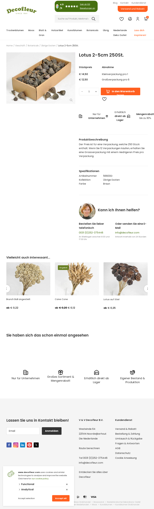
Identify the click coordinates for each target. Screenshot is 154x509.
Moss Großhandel (82, 502)
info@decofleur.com (127, 232)
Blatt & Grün (42, 33)
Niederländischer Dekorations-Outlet (123, 502)
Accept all (60, 498)
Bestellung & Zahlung (127, 434)
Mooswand (99, 502)
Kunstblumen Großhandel (127, 504)
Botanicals (92, 30)
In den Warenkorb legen (120, 92)
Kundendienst (139, 2)
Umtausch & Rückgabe (128, 438)
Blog (115, 2)
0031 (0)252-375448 (91, 232)
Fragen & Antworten (127, 443)
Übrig (106, 30)
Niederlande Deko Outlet (120, 33)
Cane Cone (61, 299)
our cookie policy (40, 478)
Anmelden (51, 431)
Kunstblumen (75, 30)
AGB (117, 448)
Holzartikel (57, 30)
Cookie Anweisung (126, 458)
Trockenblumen (15, 30)
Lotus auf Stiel (111, 299)
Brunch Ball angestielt (18, 299)
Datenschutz (122, 453)
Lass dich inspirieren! (140, 33)
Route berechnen (89, 448)
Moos (31, 30)
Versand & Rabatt (125, 429)
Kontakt (124, 2)
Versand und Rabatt (133, 9)
